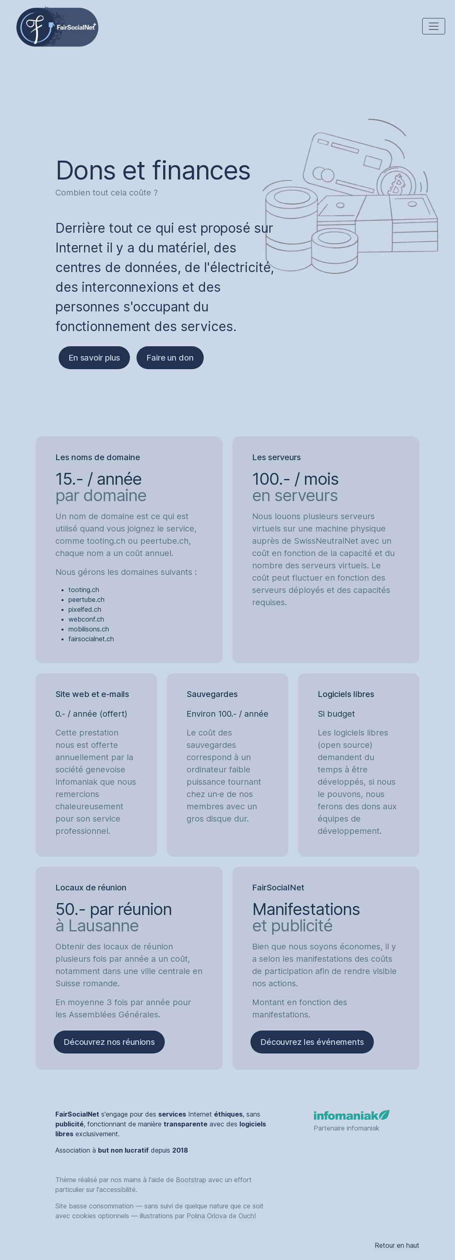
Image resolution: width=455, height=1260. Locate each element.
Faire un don (169, 358)
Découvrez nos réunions (109, 1042)
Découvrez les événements (312, 1042)
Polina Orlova (207, 1216)
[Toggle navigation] (433, 26)
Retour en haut (397, 1245)
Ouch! (247, 1216)
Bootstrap (191, 1180)
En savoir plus (94, 358)
